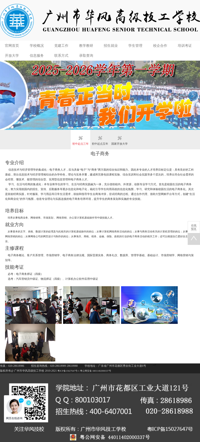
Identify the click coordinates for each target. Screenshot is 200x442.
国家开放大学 (119, 143)
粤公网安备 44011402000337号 (95, 370)
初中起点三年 (80, 143)
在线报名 (193, 227)
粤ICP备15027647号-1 (68, 370)
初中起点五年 (100, 143)
